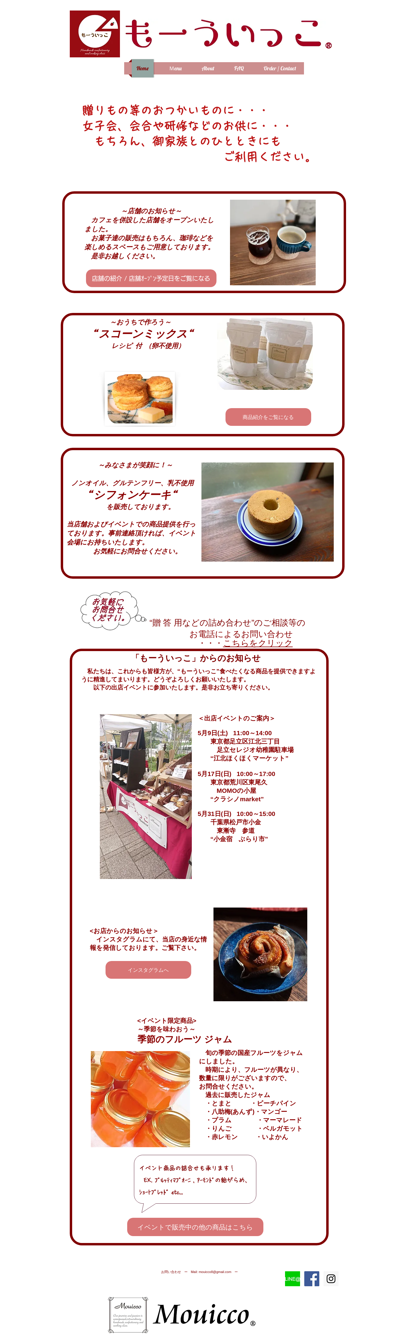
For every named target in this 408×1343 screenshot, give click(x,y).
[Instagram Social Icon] (331, 1278)
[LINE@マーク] (292, 1278)
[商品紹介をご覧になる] (268, 417)
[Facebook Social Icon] (311, 1278)
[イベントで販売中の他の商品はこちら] (195, 1227)
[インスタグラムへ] (148, 970)
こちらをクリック (258, 643)
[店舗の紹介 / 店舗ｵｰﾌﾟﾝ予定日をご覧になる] (151, 278)
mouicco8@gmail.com (215, 1272)
